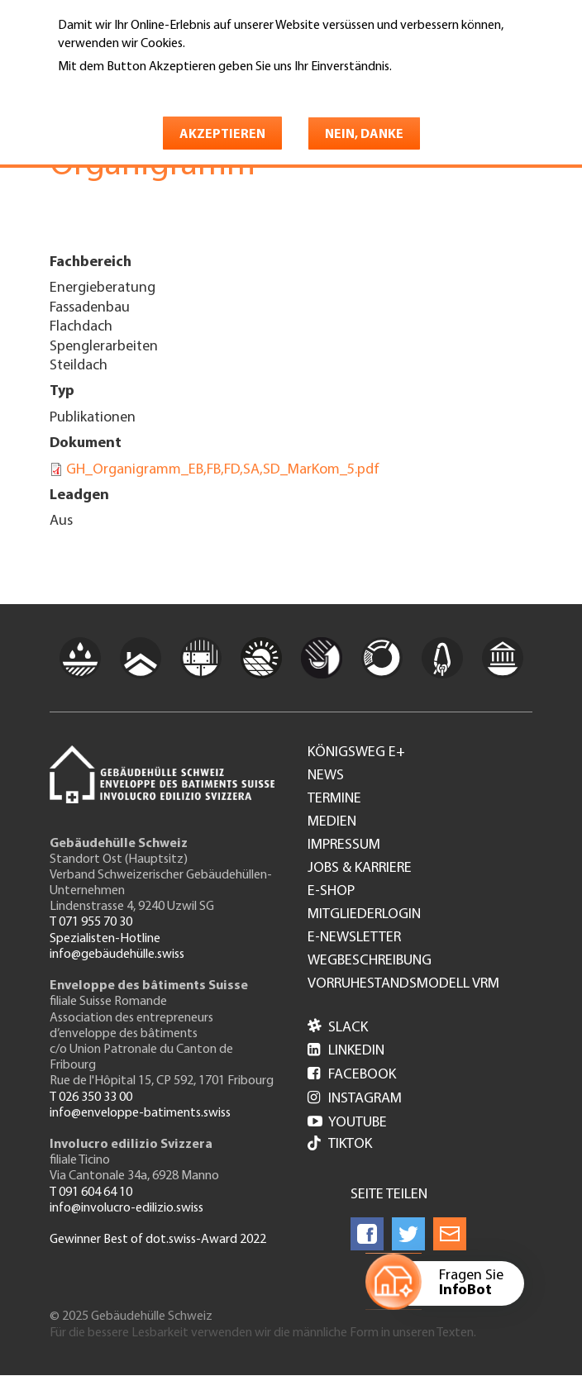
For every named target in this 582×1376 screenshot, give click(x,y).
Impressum (344, 845)
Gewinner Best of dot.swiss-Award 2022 (158, 1239)
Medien (332, 822)
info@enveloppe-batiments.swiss (140, 1113)
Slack (338, 1028)
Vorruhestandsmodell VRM (403, 984)
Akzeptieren (222, 134)
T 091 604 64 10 (91, 1192)
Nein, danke (364, 134)
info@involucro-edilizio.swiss (126, 1208)
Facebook (352, 1075)
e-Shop (331, 891)
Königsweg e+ (356, 752)
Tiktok (340, 1145)
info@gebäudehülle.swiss (117, 954)
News (326, 776)
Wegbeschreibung (370, 961)
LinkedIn (346, 1051)
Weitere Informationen (129, 90)
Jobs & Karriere (360, 868)
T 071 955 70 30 (91, 922)
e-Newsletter (354, 938)
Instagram (355, 1099)
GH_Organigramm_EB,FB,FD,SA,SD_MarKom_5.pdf (222, 470)
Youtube (347, 1123)
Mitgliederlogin (364, 914)
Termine (334, 799)
